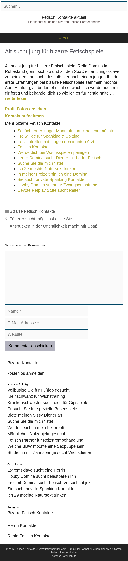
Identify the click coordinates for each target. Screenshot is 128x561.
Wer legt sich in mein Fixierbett (36, 427)
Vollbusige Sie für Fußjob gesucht (39, 390)
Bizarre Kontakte (23, 362)
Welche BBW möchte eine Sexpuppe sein (46, 446)
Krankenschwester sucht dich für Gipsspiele (48, 402)
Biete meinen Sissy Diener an (35, 415)
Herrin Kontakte (22, 525)
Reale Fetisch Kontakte (29, 536)
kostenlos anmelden (26, 373)
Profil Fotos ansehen (25, 108)
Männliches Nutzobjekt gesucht (36, 433)
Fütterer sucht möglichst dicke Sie (41, 218)
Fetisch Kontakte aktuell (64, 17)
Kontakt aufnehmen (24, 116)
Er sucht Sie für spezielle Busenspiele (42, 408)
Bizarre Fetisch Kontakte (32, 211)
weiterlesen (16, 98)
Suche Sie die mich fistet (30, 421)
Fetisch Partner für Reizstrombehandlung (46, 440)
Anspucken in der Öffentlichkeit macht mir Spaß (54, 226)
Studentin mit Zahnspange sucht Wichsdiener (49, 452)
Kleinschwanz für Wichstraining (36, 396)
